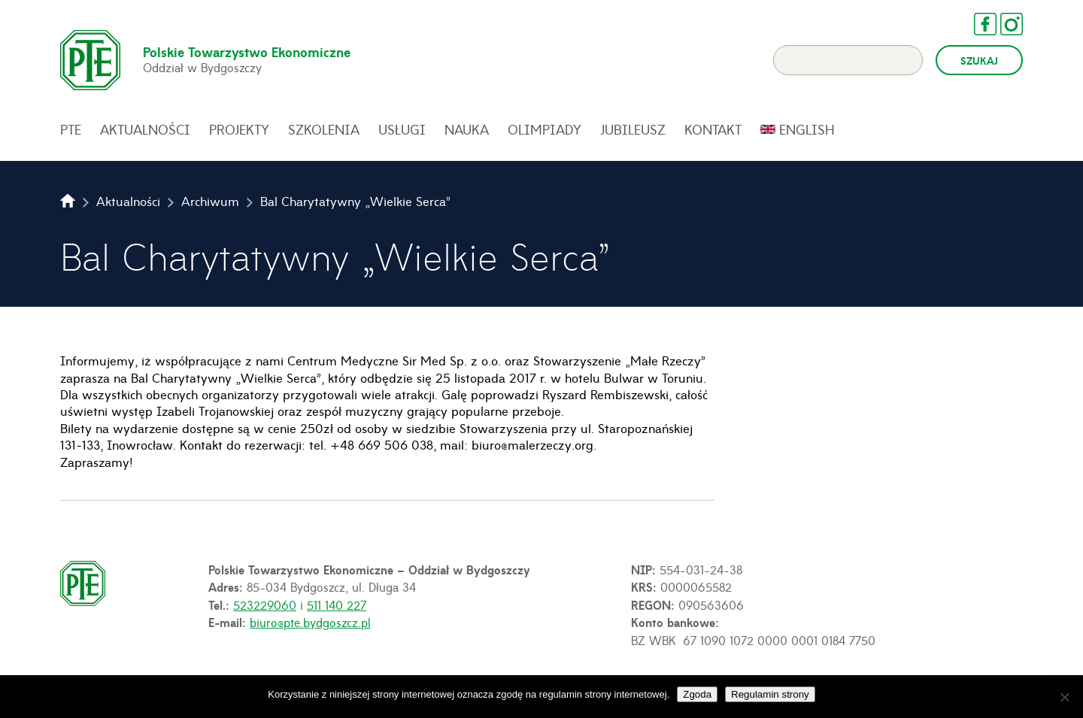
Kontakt (713, 129)
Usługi (402, 129)
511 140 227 (336, 604)
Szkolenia (323, 129)
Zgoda (697, 694)
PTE (70, 129)
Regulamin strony (770, 694)
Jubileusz (633, 129)
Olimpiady (544, 129)
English (807, 129)
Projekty (239, 129)
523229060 (264, 604)
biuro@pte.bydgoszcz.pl (310, 621)
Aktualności (145, 129)
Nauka (466, 129)
